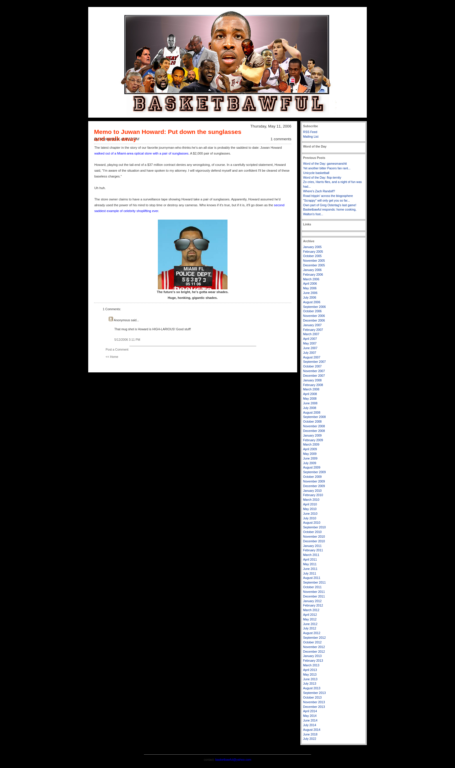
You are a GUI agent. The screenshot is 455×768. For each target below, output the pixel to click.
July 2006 (309, 297)
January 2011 (312, 546)
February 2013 (313, 660)
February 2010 (313, 495)
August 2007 (311, 357)
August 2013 (311, 688)
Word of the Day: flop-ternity (322, 177)
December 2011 (314, 596)
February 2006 (313, 274)
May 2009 (310, 453)
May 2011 (310, 564)
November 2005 (314, 260)
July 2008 (309, 408)
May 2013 (310, 674)
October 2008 (312, 421)
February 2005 (313, 251)
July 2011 (309, 573)
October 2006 (312, 311)
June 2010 (310, 513)
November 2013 (314, 702)
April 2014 (310, 711)
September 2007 (314, 361)
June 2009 (310, 458)
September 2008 (314, 417)
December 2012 (314, 651)
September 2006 (314, 306)
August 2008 (311, 412)
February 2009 (313, 440)
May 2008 (310, 398)
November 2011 (314, 591)
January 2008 (312, 380)
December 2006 (314, 320)
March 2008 (311, 389)
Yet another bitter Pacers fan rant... (327, 168)
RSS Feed (310, 132)
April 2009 (310, 449)
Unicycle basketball (316, 173)
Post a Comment (117, 349)
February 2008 (313, 385)
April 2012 (310, 614)
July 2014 (309, 725)
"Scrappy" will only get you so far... (326, 200)
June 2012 (310, 624)
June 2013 (310, 679)
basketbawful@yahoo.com (233, 759)
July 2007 (309, 352)
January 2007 (312, 325)
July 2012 (309, 628)
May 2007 (310, 343)
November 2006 (314, 315)
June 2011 (310, 568)
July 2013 (309, 683)
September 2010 (314, 527)
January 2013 (312, 656)
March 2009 (311, 444)
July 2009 (309, 463)
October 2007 (312, 366)
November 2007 (314, 371)
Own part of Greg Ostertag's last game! (329, 205)
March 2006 (311, 279)
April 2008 (310, 394)
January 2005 (312, 247)
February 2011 (313, 550)
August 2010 (311, 522)
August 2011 (311, 577)
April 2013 (310, 670)
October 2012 (312, 642)
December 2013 (314, 706)
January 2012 (312, 601)
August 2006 (311, 302)
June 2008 (310, 403)
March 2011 (311, 555)
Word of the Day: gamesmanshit (325, 163)
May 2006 (310, 288)
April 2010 (310, 504)
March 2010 (311, 499)
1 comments (280, 139)
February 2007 (313, 329)
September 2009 (314, 472)
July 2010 (309, 518)
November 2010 (314, 536)
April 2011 (310, 559)
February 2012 (313, 605)
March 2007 (311, 334)
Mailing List (311, 136)
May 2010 (310, 509)
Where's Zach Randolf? (319, 191)
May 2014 (310, 715)
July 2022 (309, 738)
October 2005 (312, 256)
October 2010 (312, 532)
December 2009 (314, 486)
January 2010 (312, 490)
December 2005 (314, 265)
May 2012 (310, 619)
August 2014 (311, 729)
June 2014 (310, 720)
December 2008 (314, 431)
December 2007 (314, 375)
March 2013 (311, 665)
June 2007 (310, 348)
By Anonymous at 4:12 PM (116, 139)
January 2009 (312, 435)
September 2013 (314, 693)
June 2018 (310, 734)
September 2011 (314, 582)
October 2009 (312, 476)
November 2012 (314, 647)
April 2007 (310, 338)
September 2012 (314, 637)
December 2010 (314, 541)
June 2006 (310, 293)
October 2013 (312, 697)
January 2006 (312, 270)
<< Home (112, 356)
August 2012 (311, 633)
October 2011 (312, 587)
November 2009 (314, 481)
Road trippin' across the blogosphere (328, 196)
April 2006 (310, 283)
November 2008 (314, 426)
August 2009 (311, 467)
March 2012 (311, 610)
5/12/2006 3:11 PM (127, 339)
